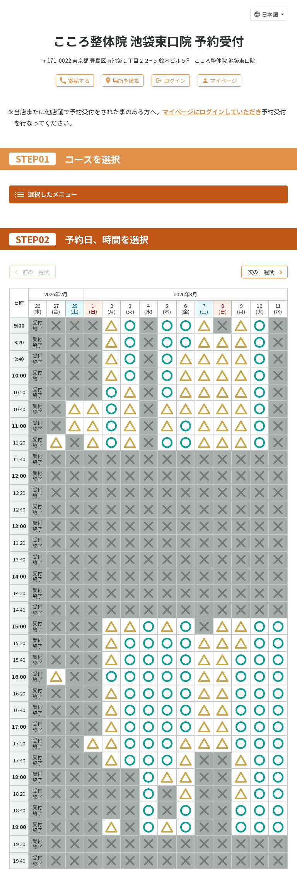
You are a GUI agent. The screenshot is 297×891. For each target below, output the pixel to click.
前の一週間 (36, 272)
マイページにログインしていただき (211, 111)
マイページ (219, 80)
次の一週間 (261, 272)
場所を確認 (122, 80)
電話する (75, 80)
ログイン (171, 80)
